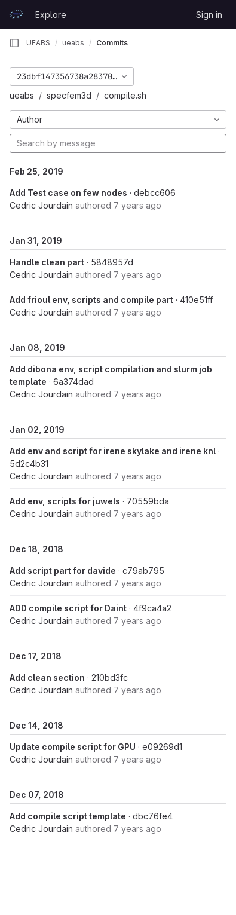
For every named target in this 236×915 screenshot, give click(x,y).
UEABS (38, 42)
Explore (50, 15)
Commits (112, 42)
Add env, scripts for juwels (65, 501)
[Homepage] (16, 14)
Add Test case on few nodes (68, 193)
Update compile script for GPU (73, 747)
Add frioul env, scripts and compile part (91, 300)
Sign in (209, 15)
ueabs (22, 95)
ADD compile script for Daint (68, 608)
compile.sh (125, 95)
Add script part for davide (63, 570)
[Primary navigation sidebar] (14, 43)
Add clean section (47, 677)
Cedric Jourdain (41, 205)
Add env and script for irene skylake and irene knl (113, 451)
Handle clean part (47, 262)
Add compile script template (68, 816)
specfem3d (69, 95)
